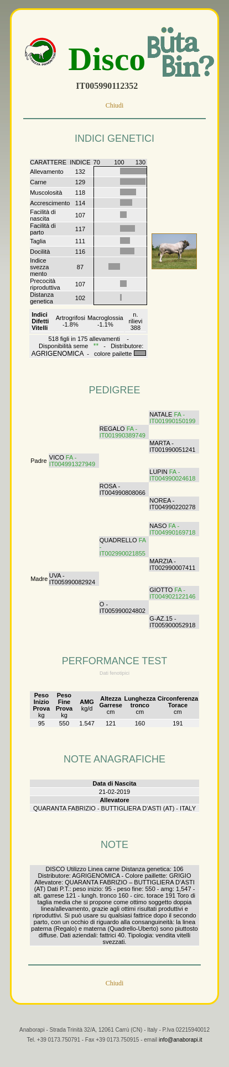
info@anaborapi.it (180, 1048)
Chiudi (115, 105)
